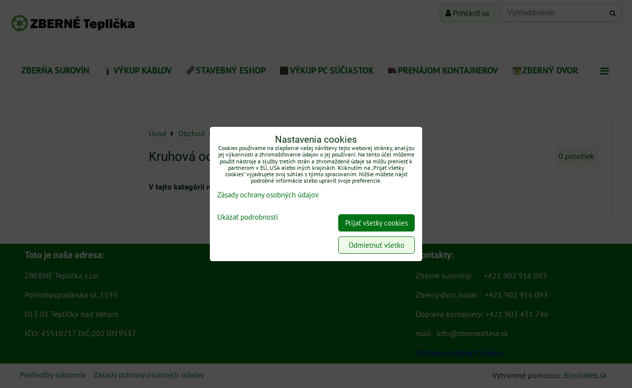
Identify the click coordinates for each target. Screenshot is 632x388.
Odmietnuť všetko (376, 245)
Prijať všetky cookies (376, 223)
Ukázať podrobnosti (247, 217)
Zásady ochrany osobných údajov (267, 194)
